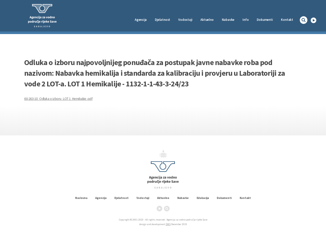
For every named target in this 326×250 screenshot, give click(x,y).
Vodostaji (143, 198)
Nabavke (228, 20)
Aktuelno (206, 20)
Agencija (141, 20)
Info (245, 20)
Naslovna (81, 198)
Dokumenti (265, 20)
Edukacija (203, 198)
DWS (168, 224)
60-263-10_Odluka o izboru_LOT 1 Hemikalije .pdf (58, 98)
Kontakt (287, 20)
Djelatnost (121, 198)
